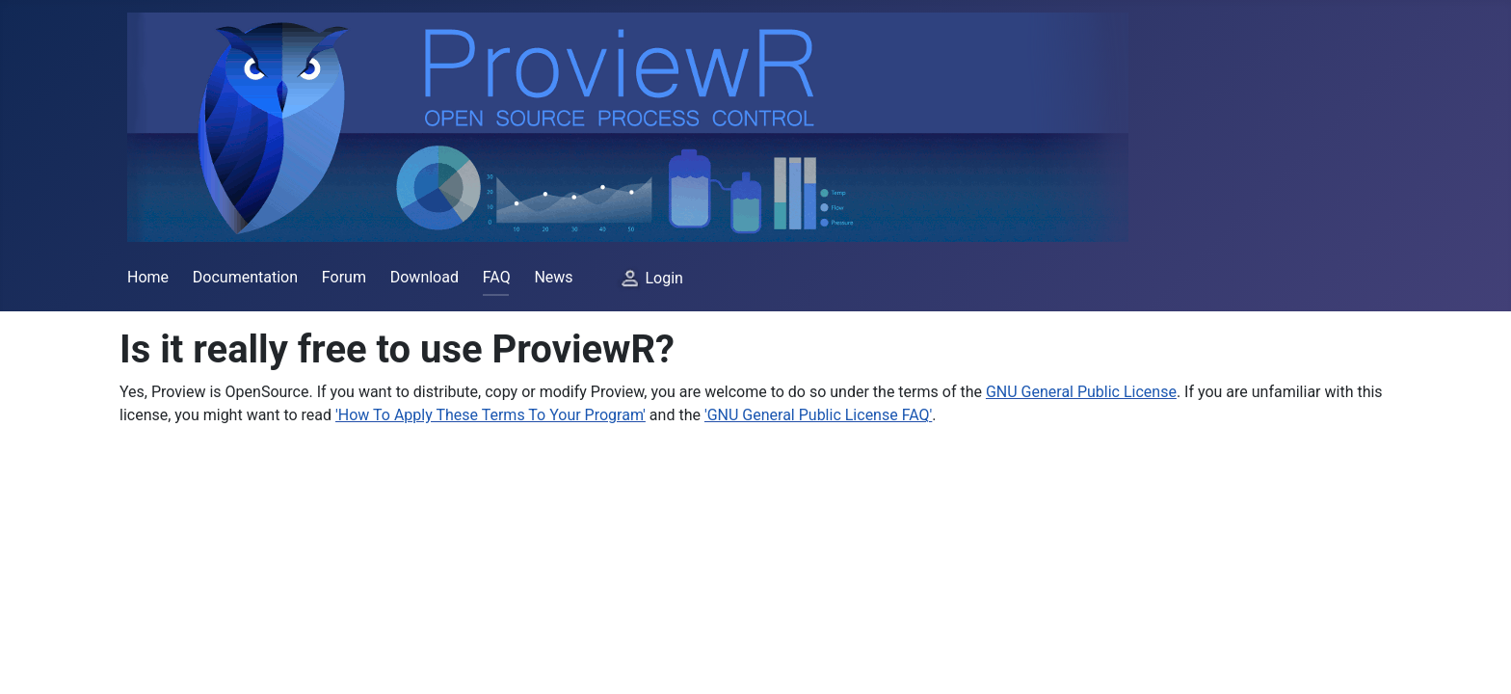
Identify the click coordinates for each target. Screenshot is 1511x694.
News (553, 277)
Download (424, 277)
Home (148, 277)
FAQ (497, 277)
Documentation (245, 277)
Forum (344, 277)
